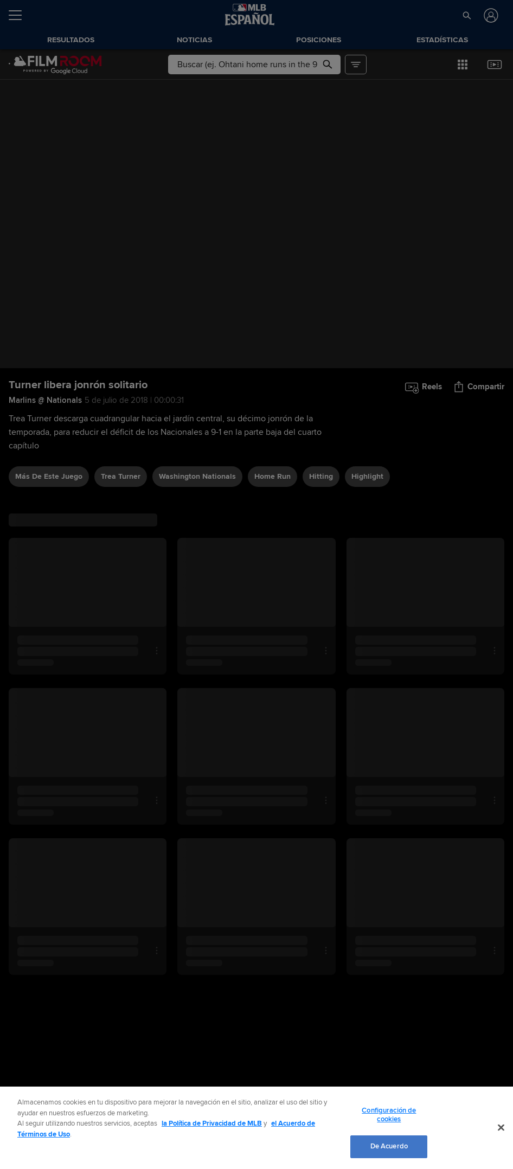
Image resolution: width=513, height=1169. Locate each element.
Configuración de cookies (389, 1114)
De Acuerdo (389, 1146)
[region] (256, 1128)
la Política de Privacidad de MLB (212, 1123)
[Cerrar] (501, 1128)
